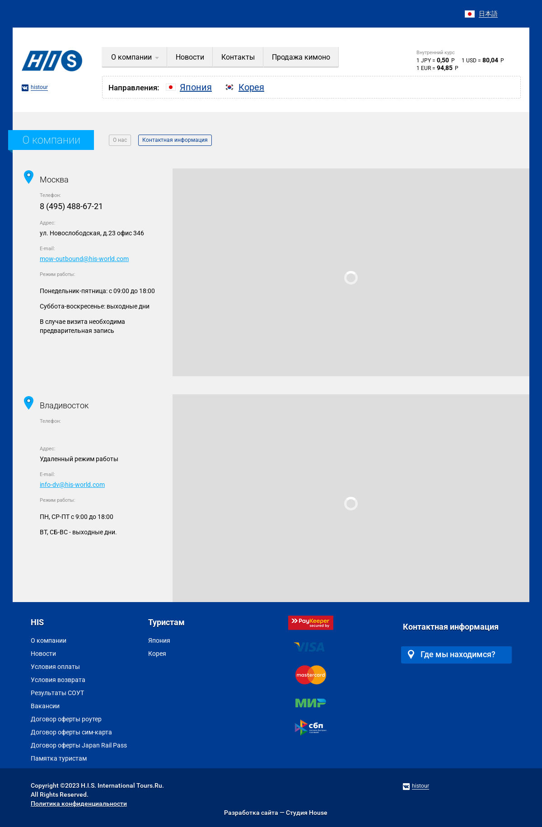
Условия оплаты (55, 666)
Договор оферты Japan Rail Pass (79, 745)
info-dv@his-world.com (72, 484)
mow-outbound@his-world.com (84, 258)
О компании (48, 640)
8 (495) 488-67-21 (71, 206)
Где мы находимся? (451, 654)
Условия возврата (58, 679)
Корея (157, 653)
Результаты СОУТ (57, 692)
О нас (120, 140)
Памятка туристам (59, 758)
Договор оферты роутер (66, 719)
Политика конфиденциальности (79, 803)
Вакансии (45, 706)
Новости (43, 653)
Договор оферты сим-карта (71, 732)
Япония (159, 640)
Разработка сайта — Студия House (275, 812)
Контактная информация (175, 140)
